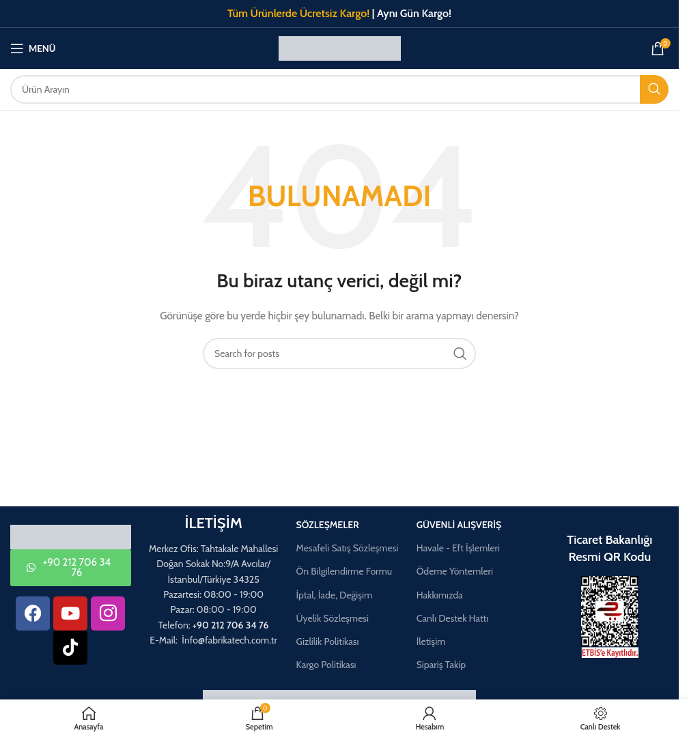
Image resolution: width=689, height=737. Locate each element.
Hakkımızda (440, 595)
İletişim (431, 641)
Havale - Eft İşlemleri (458, 548)
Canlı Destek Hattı (453, 618)
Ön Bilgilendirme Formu (344, 571)
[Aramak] (339, 89)
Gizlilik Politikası (327, 641)
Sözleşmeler (327, 525)
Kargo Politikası (326, 665)
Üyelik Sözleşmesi (332, 618)
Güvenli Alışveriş (459, 525)
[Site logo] (340, 47)
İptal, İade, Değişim (334, 595)
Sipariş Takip (441, 665)
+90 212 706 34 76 (231, 625)
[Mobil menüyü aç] (32, 48)
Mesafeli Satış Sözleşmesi (347, 548)
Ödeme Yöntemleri (455, 571)
